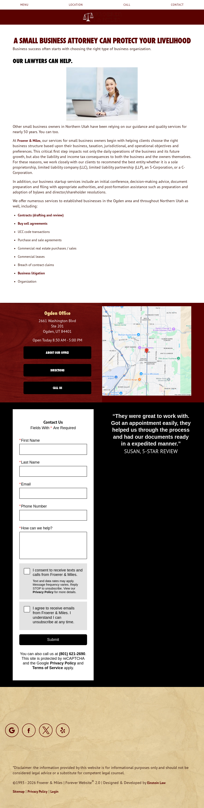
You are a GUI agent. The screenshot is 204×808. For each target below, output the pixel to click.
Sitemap (19, 791)
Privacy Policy (43, 592)
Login (54, 791)
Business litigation (31, 273)
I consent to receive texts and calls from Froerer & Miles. (58, 581)
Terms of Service (47, 668)
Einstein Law (156, 783)
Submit (53, 639)
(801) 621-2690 (72, 654)
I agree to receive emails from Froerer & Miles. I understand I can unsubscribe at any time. (54, 615)
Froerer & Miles (28, 140)
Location (76, 4)
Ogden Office (57, 313)
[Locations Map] (147, 350)
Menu (24, 4)
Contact (177, 4)
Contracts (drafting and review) (41, 215)
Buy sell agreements (32, 223)
